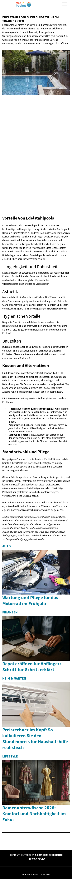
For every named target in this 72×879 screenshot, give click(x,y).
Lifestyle (10, 756)
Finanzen (10, 612)
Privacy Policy (37, 858)
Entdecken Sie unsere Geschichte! (42, 854)
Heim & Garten (14, 678)
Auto (6, 546)
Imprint (15, 854)
